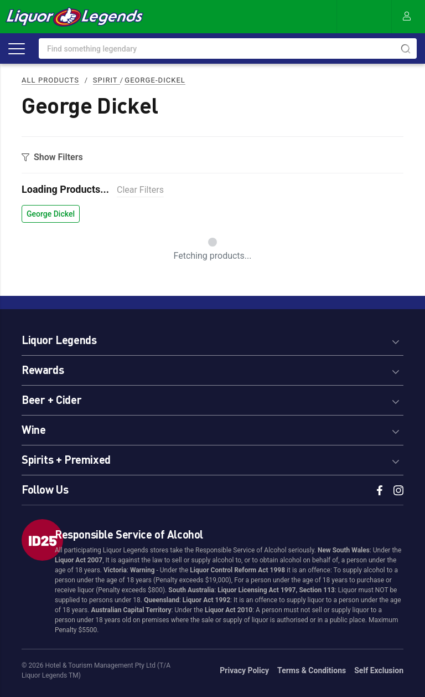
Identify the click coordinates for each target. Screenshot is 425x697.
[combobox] (228, 48)
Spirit (106, 80)
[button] (212, 338)
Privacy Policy (244, 670)
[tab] (212, 338)
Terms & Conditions (311, 670)
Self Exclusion (378, 670)
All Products (50, 80)
